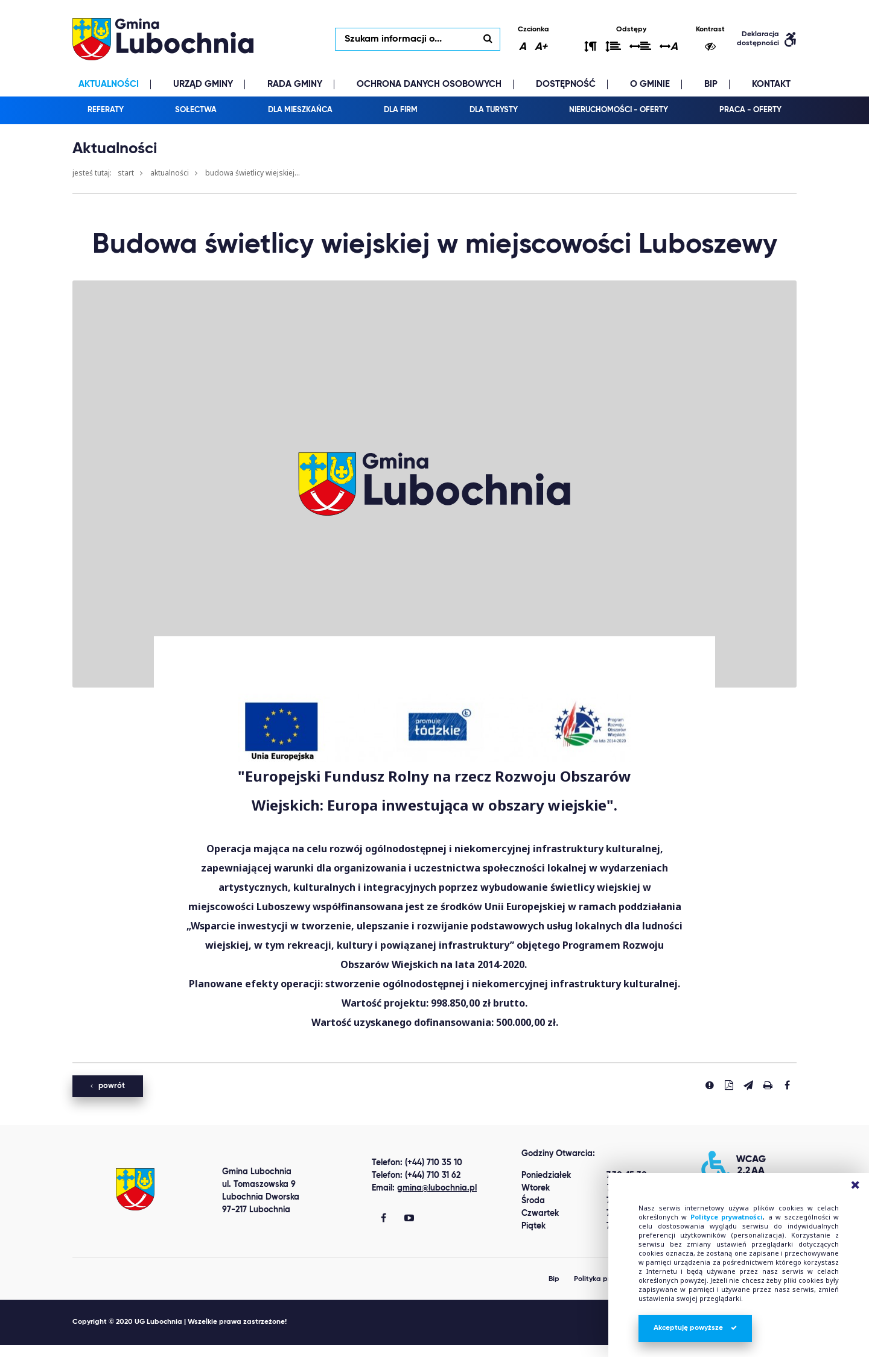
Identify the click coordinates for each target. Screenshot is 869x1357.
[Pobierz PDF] (729, 1085)
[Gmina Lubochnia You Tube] (409, 1219)
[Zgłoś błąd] (709, 1085)
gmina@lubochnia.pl (437, 1188)
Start (126, 173)
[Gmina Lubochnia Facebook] (383, 1219)
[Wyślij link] (748, 1085)
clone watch (117, 1351)
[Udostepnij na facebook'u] (787, 1085)
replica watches (182, 1351)
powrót (108, 1086)
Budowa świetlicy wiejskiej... (252, 173)
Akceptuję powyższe (695, 1328)
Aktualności (169, 173)
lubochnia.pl (162, 39)
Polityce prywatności (726, 1216)
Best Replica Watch (44, 1351)
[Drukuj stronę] (767, 1085)
